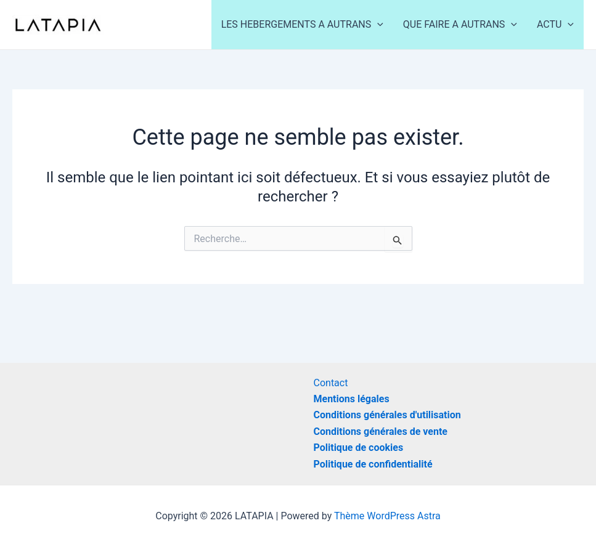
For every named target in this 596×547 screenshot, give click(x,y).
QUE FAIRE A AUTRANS (460, 24)
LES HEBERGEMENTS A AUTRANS (302, 24)
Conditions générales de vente (380, 431)
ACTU (555, 24)
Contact (331, 383)
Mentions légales (352, 399)
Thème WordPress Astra (387, 516)
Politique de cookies (359, 447)
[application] (377, 24)
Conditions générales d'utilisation (387, 415)
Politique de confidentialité (373, 464)
